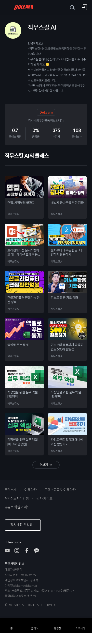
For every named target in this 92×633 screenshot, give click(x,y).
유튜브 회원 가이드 (17, 507)
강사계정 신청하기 (22, 525)
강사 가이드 (45, 498)
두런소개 (10, 490)
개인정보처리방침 (16, 498)
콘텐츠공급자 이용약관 (60, 490)
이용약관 (30, 490)
